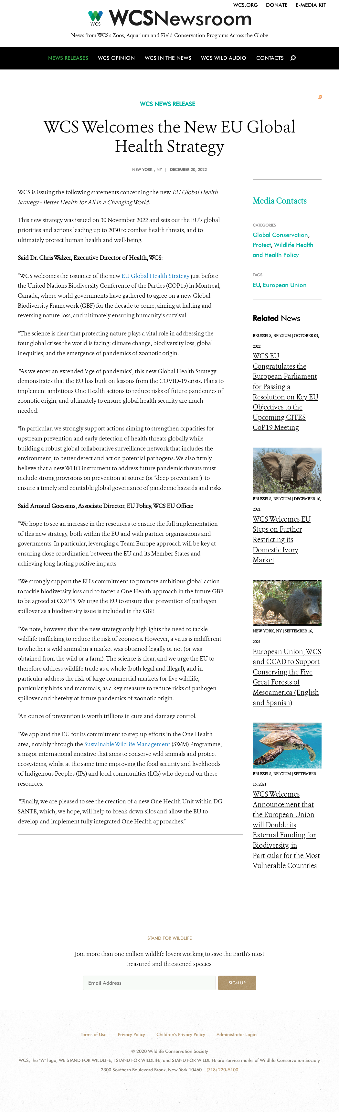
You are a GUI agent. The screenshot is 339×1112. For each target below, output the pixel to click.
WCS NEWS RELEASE (167, 104)
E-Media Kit (311, 5)
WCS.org (245, 5)
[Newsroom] (169, 20)
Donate (277, 5)
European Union (285, 284)
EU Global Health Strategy (155, 276)
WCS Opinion (117, 59)
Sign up (237, 982)
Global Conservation (280, 234)
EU (256, 284)
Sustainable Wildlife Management (127, 744)
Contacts (269, 59)
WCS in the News (168, 59)
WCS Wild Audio (223, 59)
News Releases (69, 59)
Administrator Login (237, 1034)
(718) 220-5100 (222, 1069)
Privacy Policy (131, 1034)
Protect (262, 244)
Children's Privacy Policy (180, 1034)
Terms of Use (94, 1034)
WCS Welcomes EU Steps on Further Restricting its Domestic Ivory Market (282, 540)
